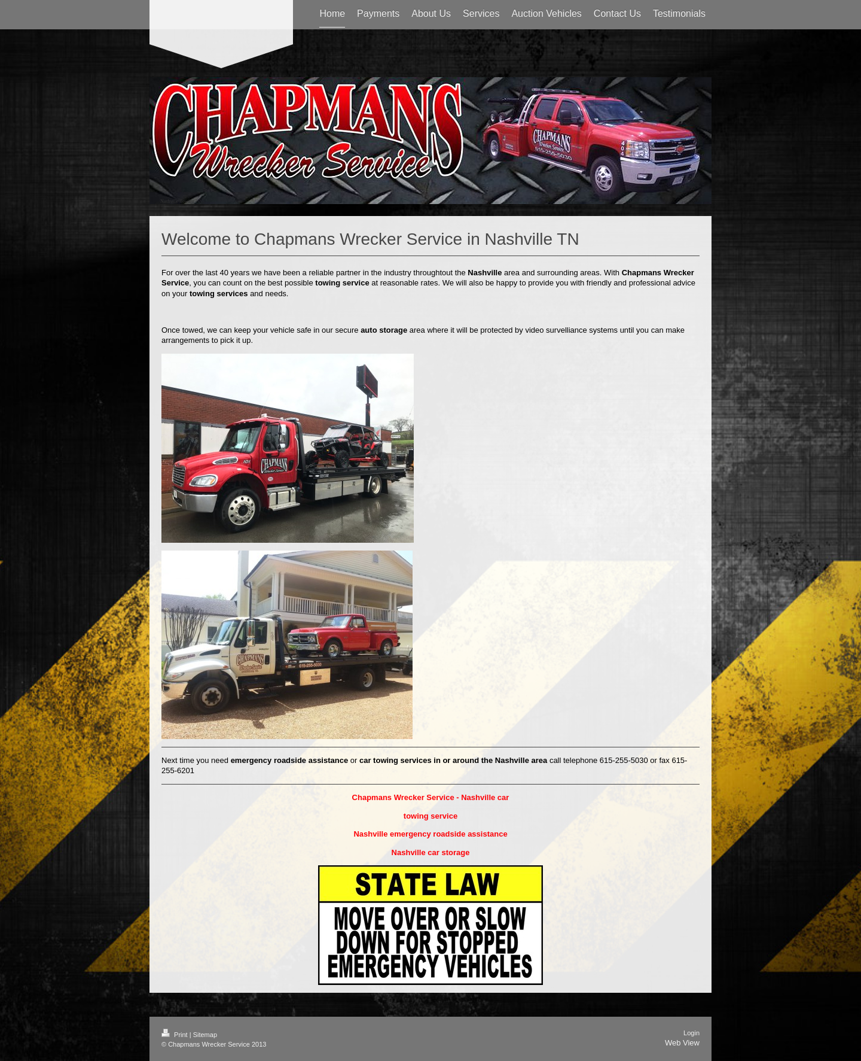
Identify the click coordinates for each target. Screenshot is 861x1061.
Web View (682, 1042)
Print (175, 1034)
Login (691, 1032)
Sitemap (205, 1034)
